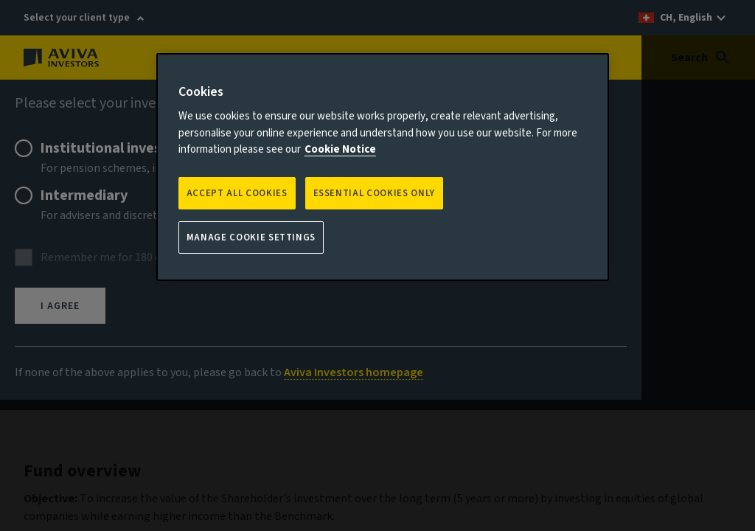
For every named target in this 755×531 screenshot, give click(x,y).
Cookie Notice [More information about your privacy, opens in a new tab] (340, 149)
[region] (382, 167)
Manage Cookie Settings (251, 237)
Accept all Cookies (237, 193)
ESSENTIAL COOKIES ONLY (374, 193)
